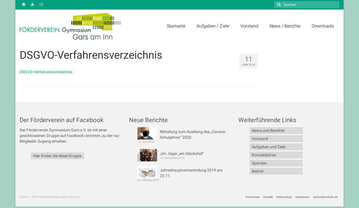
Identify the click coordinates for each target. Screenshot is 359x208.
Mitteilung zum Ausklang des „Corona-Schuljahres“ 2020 (193, 134)
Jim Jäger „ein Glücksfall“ (182, 153)
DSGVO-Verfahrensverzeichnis (46, 72)
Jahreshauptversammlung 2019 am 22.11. (191, 173)
